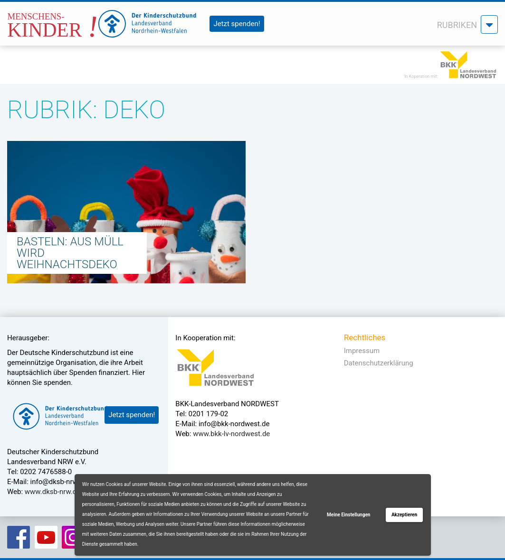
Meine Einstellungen (348, 514)
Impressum (362, 350)
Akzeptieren (404, 514)
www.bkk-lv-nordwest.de (231, 433)
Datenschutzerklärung (378, 363)
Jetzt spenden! (236, 23)
